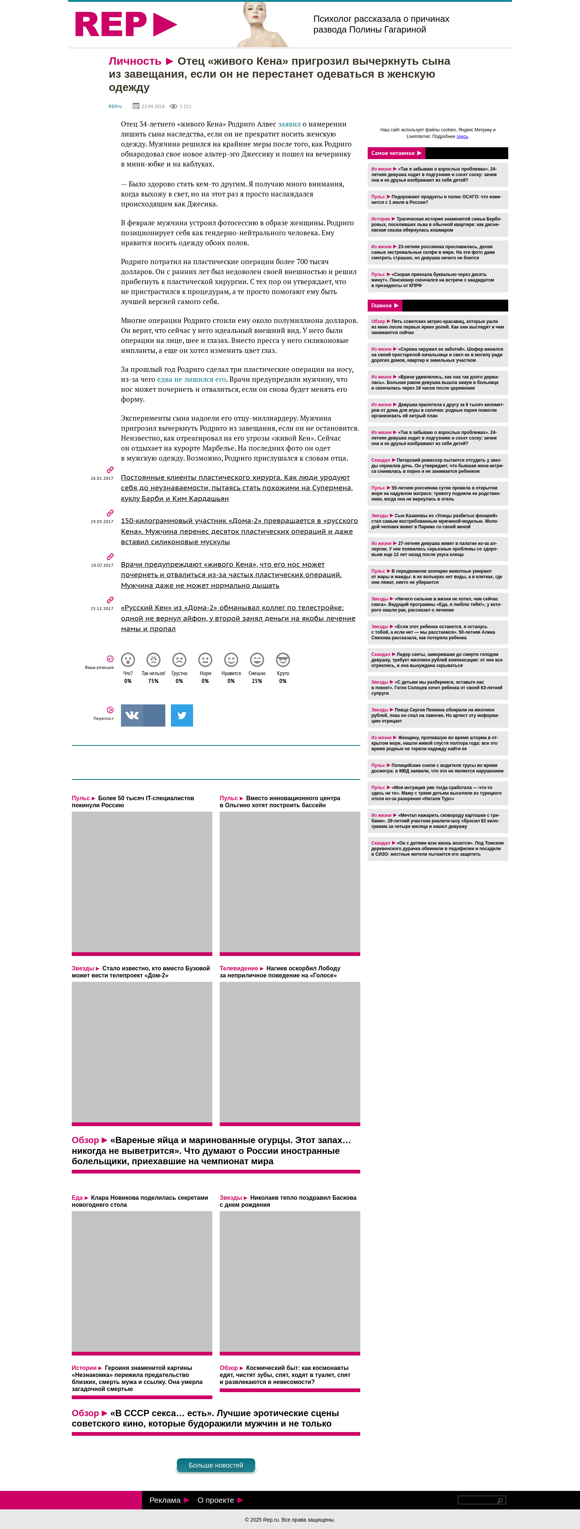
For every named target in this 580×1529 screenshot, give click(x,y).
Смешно (259, 679)
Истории (84, 1369)
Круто (284, 679)
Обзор (85, 1141)
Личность (135, 61)
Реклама (169, 1500)
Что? (128, 679)
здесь (462, 136)
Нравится (233, 679)
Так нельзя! (155, 679)
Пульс (81, 800)
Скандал (380, 460)
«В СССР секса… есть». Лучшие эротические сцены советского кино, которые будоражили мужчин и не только (205, 1420)
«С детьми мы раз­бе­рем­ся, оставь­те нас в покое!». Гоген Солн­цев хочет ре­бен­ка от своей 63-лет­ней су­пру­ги (436, 688)
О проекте (220, 1500)
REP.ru (115, 106)
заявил (289, 124)
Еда (77, 1199)
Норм (207, 679)
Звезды (83, 970)
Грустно (181, 679)
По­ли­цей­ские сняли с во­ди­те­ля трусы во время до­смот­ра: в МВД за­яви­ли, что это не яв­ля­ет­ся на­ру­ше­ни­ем (437, 768)
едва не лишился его (191, 379)
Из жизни (381, 169)
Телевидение (239, 970)
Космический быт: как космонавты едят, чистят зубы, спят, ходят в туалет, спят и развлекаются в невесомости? (285, 1376)
